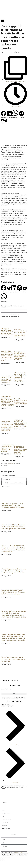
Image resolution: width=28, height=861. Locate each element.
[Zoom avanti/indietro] (1, 858)
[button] (3, 115)
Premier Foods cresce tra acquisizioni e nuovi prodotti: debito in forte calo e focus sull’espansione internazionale (7, 426)
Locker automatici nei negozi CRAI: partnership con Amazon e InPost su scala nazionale (7, 379)
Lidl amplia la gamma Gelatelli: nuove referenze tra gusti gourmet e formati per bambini (7, 332)
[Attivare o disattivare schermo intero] (3, 858)
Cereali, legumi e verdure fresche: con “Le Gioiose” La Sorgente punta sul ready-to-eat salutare (20, 356)
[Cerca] (2, 805)
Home (3, 810)
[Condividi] (6, 858)
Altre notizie (9, 81)
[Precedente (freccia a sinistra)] (1, 860)
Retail (3, 816)
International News (6, 819)
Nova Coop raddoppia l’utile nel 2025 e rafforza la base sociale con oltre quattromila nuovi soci (20, 333)
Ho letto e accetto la (12, 852)
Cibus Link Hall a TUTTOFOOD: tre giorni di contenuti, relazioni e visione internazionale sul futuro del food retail (7, 355)
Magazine (4, 825)
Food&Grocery (5, 813)
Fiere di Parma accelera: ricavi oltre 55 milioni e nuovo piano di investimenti (20, 401)
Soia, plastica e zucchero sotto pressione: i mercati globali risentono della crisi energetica (20, 450)
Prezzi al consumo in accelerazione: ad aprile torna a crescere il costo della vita (7, 448)
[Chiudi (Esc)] (8, 858)
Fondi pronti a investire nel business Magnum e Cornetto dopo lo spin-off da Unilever (20, 423)
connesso (11, 464)
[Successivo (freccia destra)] (3, 860)
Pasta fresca (21, 81)
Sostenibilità (5, 822)
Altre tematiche (6, 828)
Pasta (15, 81)
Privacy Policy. (19, 852)
